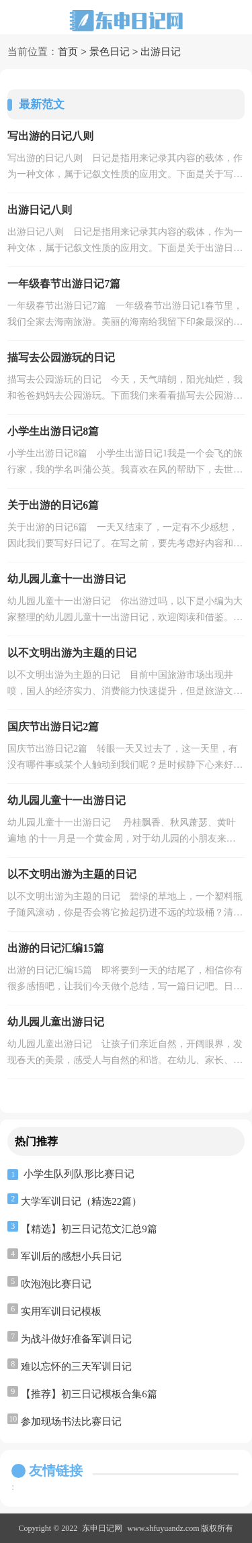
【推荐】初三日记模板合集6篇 (89, 1394)
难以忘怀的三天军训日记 (76, 1366)
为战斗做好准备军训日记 (76, 1339)
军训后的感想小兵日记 (71, 1256)
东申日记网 (102, 1528)
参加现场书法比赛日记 (71, 1421)
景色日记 (109, 52)
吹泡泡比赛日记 (56, 1284)
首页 (68, 52)
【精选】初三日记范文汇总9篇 (89, 1229)
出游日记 (160, 52)
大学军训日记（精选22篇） (81, 1201)
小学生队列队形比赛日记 (79, 1173)
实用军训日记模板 (61, 1311)
